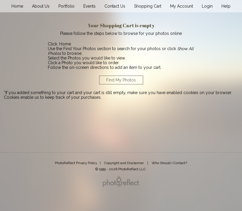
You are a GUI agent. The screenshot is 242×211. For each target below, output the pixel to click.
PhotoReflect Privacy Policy (76, 163)
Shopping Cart (147, 6)
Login (207, 6)
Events (89, 6)
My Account (181, 6)
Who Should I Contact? (169, 163)
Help (226, 6)
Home (17, 6)
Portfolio (66, 6)
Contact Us (114, 6)
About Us (41, 6)
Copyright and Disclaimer (124, 163)
